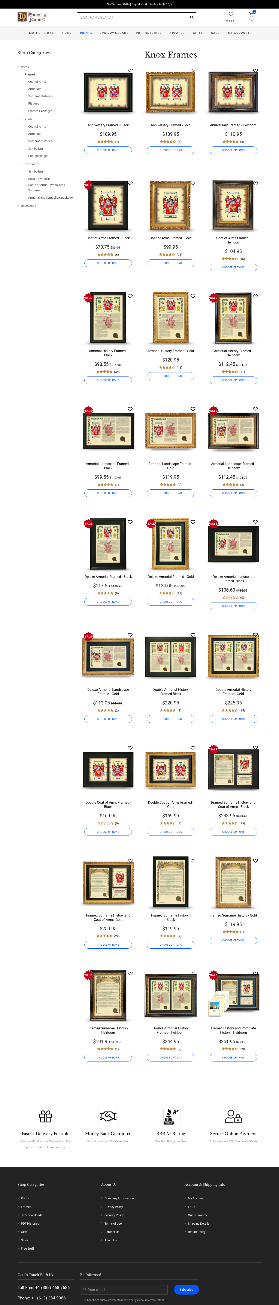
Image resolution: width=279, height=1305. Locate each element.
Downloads (28, 206)
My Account (239, 32)
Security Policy (114, 1215)
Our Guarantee (198, 1215)
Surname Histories (40, 96)
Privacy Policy (113, 1207)
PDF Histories (149, 32)
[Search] (192, 17)
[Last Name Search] (137, 17)
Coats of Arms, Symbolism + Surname (47, 187)
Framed (30, 74)
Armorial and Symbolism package (50, 197)
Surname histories (40, 141)
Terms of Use (113, 1223)
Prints (86, 32)
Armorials (34, 89)
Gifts (198, 32)
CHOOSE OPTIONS (108, 150)
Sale (215, 32)
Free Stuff (27, 1248)
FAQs (191, 1207)
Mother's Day (41, 32)
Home (67, 32)
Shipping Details (198, 1223)
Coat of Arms (37, 81)
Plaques (33, 103)
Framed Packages (40, 111)
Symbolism (35, 148)
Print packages (38, 156)
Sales (24, 1240)
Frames (26, 1207)
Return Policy (197, 1232)
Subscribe (186, 1289)
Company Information (119, 1198)
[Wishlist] (130, 70)
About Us (110, 1240)
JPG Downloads (114, 32)
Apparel (177, 32)
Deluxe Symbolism (40, 178)
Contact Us (111, 1232)
